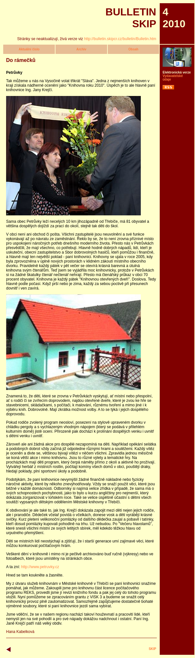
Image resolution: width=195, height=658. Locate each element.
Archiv (81, 49)
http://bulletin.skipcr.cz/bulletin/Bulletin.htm (120, 39)
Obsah (133, 49)
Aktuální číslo (29, 49)
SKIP (152, 649)
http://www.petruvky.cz (40, 567)
